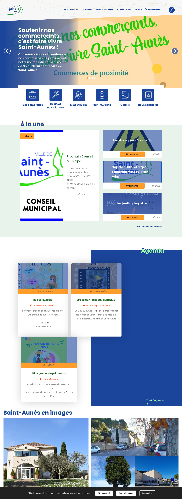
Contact (56, 484)
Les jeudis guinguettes (132, 203)
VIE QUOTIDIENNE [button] (104, 9)
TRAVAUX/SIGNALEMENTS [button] (147, 9)
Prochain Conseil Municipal (80, 158)
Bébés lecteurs (36, 295)
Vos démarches (32, 104)
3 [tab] (92, 78)
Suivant (174, 51)
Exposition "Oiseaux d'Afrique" (78, 298)
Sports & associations (55, 105)
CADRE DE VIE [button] (123, 9)
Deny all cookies (126, 493)
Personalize (147, 493)
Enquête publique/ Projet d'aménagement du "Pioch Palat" (130, 172)
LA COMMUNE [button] (70, 9)
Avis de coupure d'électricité (132, 140)
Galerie (125, 104)
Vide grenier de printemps (120, 298)
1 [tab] (87, 78)
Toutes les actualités (149, 226)
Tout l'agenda (155, 334)
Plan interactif (102, 105)
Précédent (7, 51)
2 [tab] (90, 78)
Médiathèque (79, 105)
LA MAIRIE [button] (86, 9)
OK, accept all (104, 493)
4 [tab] (94, 78)
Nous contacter (148, 104)
